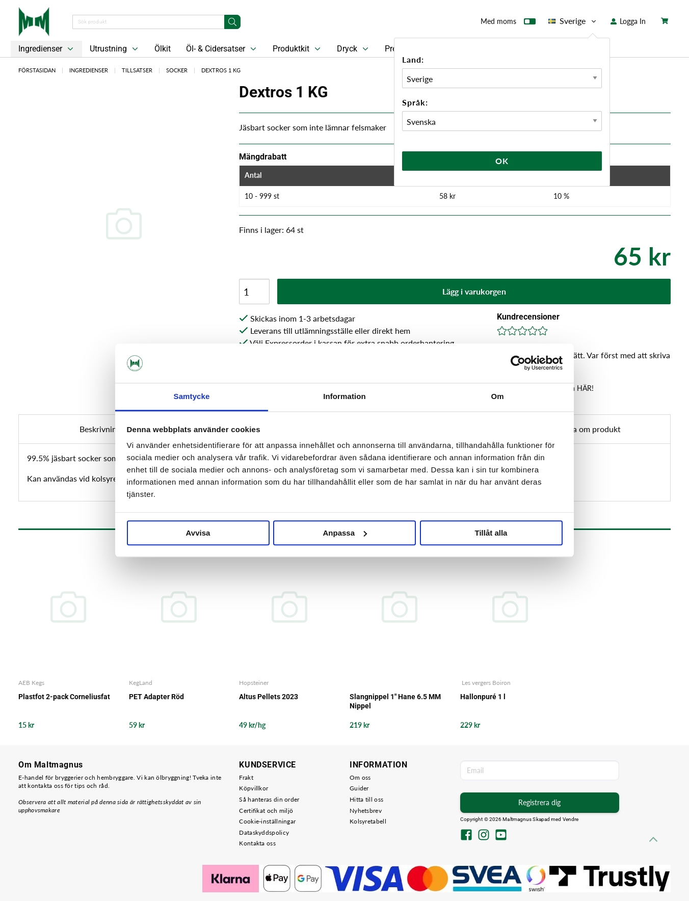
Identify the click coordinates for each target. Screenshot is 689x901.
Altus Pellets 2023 (268, 697)
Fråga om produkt (589, 429)
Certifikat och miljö (266, 810)
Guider (359, 788)
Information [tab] (344, 396)
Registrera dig (539, 802)
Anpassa (345, 532)
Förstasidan (37, 70)
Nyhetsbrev (366, 810)
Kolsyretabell (368, 821)
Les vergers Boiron (485, 682)
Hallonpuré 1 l (483, 697)
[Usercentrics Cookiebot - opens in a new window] (518, 363)
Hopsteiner (254, 682)
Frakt (246, 777)
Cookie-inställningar (267, 821)
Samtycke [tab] (192, 396)
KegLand (140, 682)
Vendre (571, 819)
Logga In (628, 21)
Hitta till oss (366, 799)
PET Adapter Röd (156, 697)
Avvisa (198, 532)
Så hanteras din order (269, 799)
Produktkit (298, 49)
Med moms (508, 23)
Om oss (360, 777)
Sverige (573, 21)
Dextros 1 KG (221, 70)
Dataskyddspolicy (264, 832)
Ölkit (162, 49)
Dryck (353, 49)
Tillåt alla (491, 532)
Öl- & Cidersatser (222, 49)
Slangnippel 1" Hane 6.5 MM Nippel (395, 701)
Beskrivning (100, 429)
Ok (502, 161)
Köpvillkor (253, 788)
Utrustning (115, 49)
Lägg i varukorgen (474, 291)
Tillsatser (137, 70)
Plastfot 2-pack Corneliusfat (64, 697)
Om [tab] (497, 396)
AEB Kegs (31, 682)
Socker (177, 70)
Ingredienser (46, 49)
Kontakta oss (257, 843)
